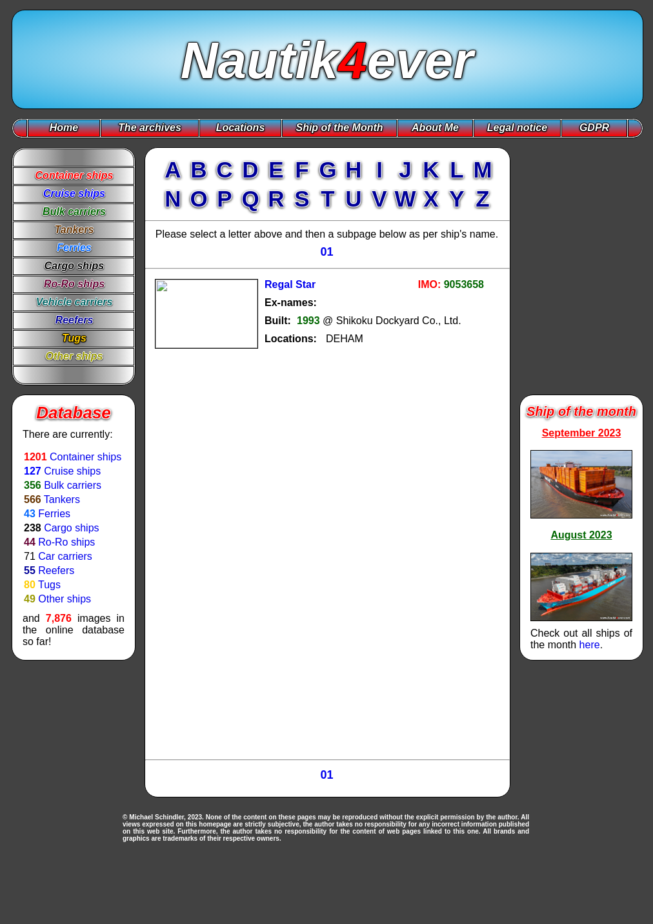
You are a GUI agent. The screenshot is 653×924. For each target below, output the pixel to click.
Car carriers (65, 556)
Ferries (54, 513)
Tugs (49, 584)
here (589, 644)
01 (326, 251)
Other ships (64, 598)
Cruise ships (72, 471)
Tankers (62, 499)
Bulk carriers (72, 485)
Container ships (85, 456)
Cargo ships (71, 527)
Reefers (56, 570)
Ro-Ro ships (66, 542)
